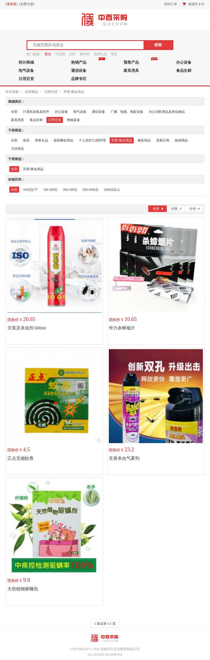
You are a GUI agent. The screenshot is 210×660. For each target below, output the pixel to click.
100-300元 (50, 189)
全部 (14, 112)
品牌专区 (78, 78)
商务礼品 (41, 140)
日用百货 (26, 78)
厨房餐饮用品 (63, 140)
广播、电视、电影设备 (126, 112)
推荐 (158, 209)
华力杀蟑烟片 (122, 328)
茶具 (26, 140)
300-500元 (70, 189)
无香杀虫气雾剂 (124, 458)
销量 (176, 209)
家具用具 (131, 70)
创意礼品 (100, 54)
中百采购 (12, 92)
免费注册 (26, 4)
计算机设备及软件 (36, 112)
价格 (194, 209)
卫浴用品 (17, 149)
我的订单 (170, 4)
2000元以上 (112, 189)
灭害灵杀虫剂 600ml (26, 328)
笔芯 (114, 54)
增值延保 (73, 120)
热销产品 (78, 62)
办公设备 (183, 62)
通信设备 (78, 70)
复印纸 (85, 54)
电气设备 (26, 70)
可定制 (60, 54)
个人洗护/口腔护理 (92, 140)
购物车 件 (196, 4)
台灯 (72, 54)
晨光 (48, 54)
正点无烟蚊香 (20, 458)
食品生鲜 (183, 70)
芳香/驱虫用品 (73, 92)
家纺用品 (144, 140)
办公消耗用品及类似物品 (167, 112)
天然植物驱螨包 (22, 589)
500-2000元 (90, 189)
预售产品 (131, 62)
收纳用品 (181, 140)
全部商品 (31, 92)
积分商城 (26, 62)
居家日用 (162, 140)
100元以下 (30, 189)
